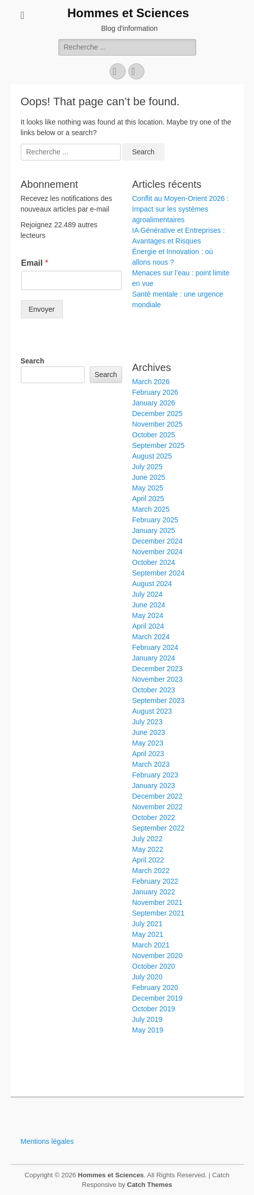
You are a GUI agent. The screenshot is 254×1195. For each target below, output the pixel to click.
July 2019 (147, 1019)
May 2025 (147, 488)
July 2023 (147, 722)
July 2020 (147, 977)
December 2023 (157, 669)
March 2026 (151, 382)
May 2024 (147, 615)
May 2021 (147, 934)
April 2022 (148, 860)
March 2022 (151, 871)
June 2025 (148, 477)
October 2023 (153, 690)
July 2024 (147, 594)
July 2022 (147, 839)
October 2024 (153, 562)
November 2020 (157, 956)
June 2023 (148, 732)
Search (33, 361)
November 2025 (157, 424)
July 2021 (147, 924)
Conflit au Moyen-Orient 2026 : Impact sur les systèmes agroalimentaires (180, 209)
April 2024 (148, 626)
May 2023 (147, 743)
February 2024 (155, 647)
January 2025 (153, 530)
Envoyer (42, 309)
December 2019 (157, 998)
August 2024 (152, 584)
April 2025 (148, 499)
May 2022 (147, 849)
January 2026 (153, 403)
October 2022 (153, 817)
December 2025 (157, 413)
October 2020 (153, 966)
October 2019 (153, 1009)
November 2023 (157, 679)
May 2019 (147, 1030)
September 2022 (158, 828)
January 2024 (153, 658)
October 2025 (153, 435)
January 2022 (153, 892)
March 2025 (151, 509)
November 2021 (157, 902)
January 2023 (153, 785)
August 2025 (152, 456)
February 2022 (155, 881)
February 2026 (155, 392)
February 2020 (155, 987)
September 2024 (158, 573)
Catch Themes (149, 1184)
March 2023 (151, 764)
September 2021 (158, 913)
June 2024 (148, 605)
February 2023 (155, 775)
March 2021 (151, 945)
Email (34, 263)
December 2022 (157, 796)
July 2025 (147, 467)
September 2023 (158, 700)
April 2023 (148, 754)
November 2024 (157, 552)
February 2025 (155, 520)
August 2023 (152, 711)
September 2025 (158, 445)
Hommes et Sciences (128, 13)
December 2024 (157, 541)
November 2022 (157, 807)
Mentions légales (47, 1141)
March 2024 (151, 637)
